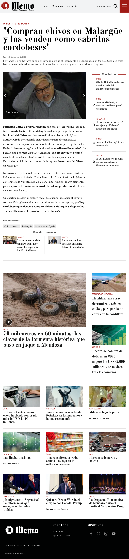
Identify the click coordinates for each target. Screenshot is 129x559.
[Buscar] (116, 6)
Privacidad (35, 545)
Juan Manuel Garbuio (59, 509)
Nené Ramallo (13, 464)
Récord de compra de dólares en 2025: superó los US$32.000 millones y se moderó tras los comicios (108, 362)
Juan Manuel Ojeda (45, 226)
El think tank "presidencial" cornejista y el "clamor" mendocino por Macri (109, 125)
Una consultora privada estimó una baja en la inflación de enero (62, 461)
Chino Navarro (11, 226)
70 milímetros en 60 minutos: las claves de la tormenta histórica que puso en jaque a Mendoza (44, 339)
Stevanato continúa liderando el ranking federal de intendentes (73, 243)
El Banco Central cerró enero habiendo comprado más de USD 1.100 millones (20, 417)
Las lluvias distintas (16, 457)
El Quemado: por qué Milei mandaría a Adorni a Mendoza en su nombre (109, 162)
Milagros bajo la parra (104, 412)
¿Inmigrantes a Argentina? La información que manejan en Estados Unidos (21, 504)
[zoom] (44, 95)
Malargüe (27, 226)
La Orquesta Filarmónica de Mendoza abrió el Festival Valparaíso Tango (107, 503)
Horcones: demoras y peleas (103, 459)
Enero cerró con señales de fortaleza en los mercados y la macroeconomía (64, 416)
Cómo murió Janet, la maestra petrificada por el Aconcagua (109, 105)
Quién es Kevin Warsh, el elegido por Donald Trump (64, 501)
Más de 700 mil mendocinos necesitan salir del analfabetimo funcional (110, 85)
